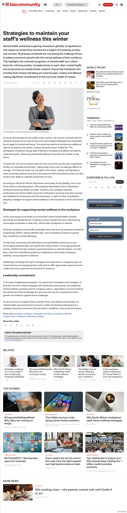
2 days (89, 121)
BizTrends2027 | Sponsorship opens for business (21, 460)
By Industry (109, 121)
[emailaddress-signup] (101, 182)
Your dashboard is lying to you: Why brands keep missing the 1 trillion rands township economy (104, 463)
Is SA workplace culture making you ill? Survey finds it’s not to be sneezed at (112, 373)
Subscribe (108, 5)
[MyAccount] (122, 5)
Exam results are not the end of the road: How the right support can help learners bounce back (63, 461)
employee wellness (23, 313)
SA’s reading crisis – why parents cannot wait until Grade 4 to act (73, 491)
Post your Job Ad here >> (105, 205)
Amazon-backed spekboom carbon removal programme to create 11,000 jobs (101, 146)
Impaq (47, 468)
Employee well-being (43, 313)
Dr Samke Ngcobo (11, 83)
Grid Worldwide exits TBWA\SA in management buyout (100, 164)
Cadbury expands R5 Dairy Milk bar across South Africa (101, 126)
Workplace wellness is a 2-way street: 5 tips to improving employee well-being (14, 373)
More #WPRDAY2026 (93, 108)
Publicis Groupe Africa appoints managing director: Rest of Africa (101, 155)
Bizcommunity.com (10, 465)
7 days (94, 121)
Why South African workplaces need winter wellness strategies (62, 373)
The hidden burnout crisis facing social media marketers (62, 419)
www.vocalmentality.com (14, 340)
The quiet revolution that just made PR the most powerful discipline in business (110, 74)
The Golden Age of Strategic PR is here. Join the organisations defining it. (109, 84)
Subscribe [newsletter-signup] (120, 182)
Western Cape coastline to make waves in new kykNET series (101, 136)
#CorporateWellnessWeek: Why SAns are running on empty (39, 371)
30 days (100, 121)
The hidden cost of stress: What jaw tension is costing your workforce (87, 373)
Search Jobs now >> (105, 236)
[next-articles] (122, 360)
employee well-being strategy (30, 316)
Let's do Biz (121, 512)
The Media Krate (101, 471)
